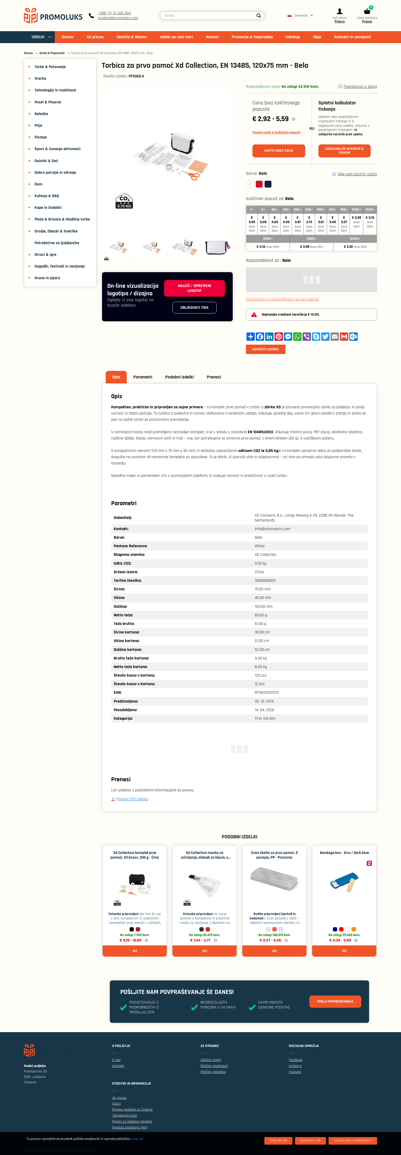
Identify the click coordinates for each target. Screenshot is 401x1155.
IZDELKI (38, 37)
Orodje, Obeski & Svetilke (56, 231)
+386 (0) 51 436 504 (114, 13)
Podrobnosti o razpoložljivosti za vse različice (282, 299)
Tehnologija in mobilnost (55, 90)
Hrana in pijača (47, 278)
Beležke (41, 114)
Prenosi (214, 377)
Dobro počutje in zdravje (55, 172)
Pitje (38, 125)
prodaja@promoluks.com (118, 18)
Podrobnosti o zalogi (360, 86)
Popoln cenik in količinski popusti (276, 132)
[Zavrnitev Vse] (310, 1141)
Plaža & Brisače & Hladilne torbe (62, 219)
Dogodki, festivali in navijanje (60, 266)
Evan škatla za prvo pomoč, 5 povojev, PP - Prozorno (274, 855)
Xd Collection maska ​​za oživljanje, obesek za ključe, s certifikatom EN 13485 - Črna (204, 857)
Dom (38, 184)
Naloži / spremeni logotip (194, 288)
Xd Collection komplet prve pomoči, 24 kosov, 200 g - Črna (134, 855)
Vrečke (40, 78)
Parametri (142, 377)
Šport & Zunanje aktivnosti (58, 149)
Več (134, 951)
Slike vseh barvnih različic (357, 174)
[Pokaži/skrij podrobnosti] (353, 1141)
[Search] (258, 15)
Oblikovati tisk (195, 307)
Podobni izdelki (179, 377)
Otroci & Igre (45, 254)
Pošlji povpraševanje (335, 1001)
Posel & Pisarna (48, 102)
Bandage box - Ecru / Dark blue (344, 852)
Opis (116, 377)
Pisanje (41, 137)
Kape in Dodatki (48, 207)
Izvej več (137, 1139)
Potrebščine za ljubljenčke (57, 243)
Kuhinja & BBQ (47, 196)
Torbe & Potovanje (50, 67)
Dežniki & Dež (46, 161)
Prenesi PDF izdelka (132, 799)
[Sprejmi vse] (278, 1141)
